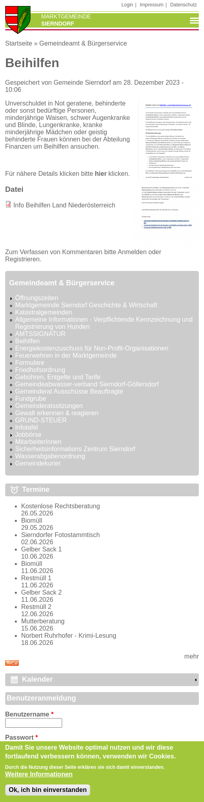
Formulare (29, 362)
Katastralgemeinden (43, 312)
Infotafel (26, 427)
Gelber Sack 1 (41, 549)
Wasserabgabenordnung (50, 456)
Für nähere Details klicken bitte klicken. (67, 173)
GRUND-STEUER (41, 420)
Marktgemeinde (66, 16)
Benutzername (29, 714)
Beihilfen (27, 341)
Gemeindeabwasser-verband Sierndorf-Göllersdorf (87, 384)
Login (127, 5)
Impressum (152, 5)
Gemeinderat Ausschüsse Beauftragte (69, 391)
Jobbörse (28, 434)
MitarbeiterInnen (38, 441)
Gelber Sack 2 (41, 592)
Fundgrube (30, 398)
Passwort (21, 737)
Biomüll (31, 520)
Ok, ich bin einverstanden (48, 794)
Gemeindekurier (38, 463)
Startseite (18, 43)
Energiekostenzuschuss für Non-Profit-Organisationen (91, 348)
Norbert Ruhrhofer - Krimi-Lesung (68, 635)
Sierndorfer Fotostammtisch (60, 534)
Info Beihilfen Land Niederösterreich (64, 205)
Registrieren (22, 259)
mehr (191, 656)
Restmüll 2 (36, 606)
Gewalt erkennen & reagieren (57, 413)
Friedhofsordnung (40, 369)
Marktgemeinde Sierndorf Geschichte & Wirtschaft (86, 305)
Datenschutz (183, 5)
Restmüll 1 (36, 578)
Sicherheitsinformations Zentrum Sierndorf (75, 449)
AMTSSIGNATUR (40, 333)
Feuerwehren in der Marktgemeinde (66, 355)
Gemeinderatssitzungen (49, 405)
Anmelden (132, 252)
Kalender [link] (37, 679)
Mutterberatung (43, 621)
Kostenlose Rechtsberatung (60, 506)
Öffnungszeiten (36, 298)
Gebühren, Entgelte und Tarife (58, 377)
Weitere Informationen (39, 779)
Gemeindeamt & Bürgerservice (83, 43)
